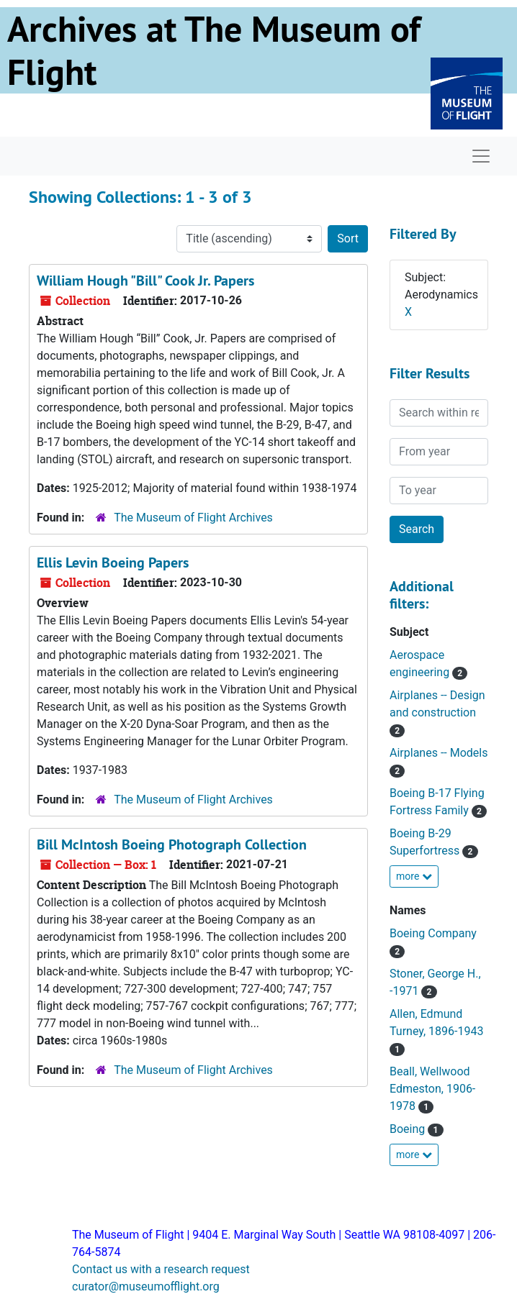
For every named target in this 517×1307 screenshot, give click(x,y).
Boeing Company (433, 933)
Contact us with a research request (161, 1269)
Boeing (409, 1129)
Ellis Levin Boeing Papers (113, 562)
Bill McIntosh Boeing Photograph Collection (172, 844)
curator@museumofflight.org (146, 1286)
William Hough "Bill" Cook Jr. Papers (145, 280)
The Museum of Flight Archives (193, 517)
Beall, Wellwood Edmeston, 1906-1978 (432, 1089)
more (414, 876)
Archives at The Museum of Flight (214, 50)
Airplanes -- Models (438, 753)
